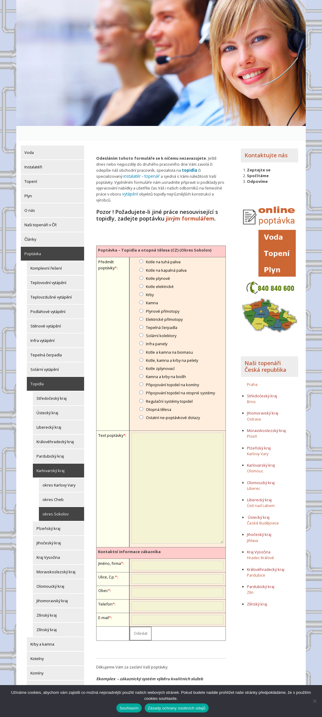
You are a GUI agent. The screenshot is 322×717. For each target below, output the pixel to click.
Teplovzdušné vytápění (51, 282)
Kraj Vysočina (48, 542)
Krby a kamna (42, 629)
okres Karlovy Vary (59, 470)
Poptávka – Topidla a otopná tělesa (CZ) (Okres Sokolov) (154, 233)
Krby (150, 278)
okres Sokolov (55, 499)
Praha (252, 369)
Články (30, 224)
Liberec (253, 473)
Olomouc (255, 456)
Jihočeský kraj (48, 528)
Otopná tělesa (158, 393)
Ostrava (254, 404)
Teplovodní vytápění (48, 267)
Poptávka (32, 238)
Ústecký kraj (47, 397)
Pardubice (256, 560)
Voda (29, 137)
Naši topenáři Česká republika (265, 351)
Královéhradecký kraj (55, 426)
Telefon (105, 587)
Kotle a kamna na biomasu (169, 335)
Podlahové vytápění (47, 296)
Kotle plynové (158, 262)
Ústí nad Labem (261, 490)
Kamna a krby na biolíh (166, 360)
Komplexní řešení (46, 253)
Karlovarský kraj (50, 455)
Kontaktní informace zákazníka (129, 534)
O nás (29, 195)
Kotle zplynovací (160, 352)
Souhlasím (129, 708)
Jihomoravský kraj (52, 585)
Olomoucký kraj (50, 571)
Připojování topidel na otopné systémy (180, 376)
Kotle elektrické (160, 270)
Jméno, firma (109, 546)
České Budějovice (263, 508)
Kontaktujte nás (266, 140)
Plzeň (252, 421)
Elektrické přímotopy (164, 302)
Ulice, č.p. (106, 560)
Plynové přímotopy (162, 294)
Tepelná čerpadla (46, 340)
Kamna (152, 286)
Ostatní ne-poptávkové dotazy (173, 401)
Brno (251, 386)
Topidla (37, 368)
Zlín (250, 577)
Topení (30, 166)
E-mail (103, 601)
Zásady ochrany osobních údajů (177, 708)
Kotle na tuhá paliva (163, 245)
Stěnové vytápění (45, 311)
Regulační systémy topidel (169, 384)
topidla (189, 155)
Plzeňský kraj (48, 513)
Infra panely (156, 327)
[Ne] (314, 701)
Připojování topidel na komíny (172, 368)
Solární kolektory (161, 319)
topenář (151, 160)
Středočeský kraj (51, 383)
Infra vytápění (42, 325)
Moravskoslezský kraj (55, 556)
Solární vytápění (44, 354)
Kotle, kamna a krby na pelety (172, 343)
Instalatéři (33, 152)
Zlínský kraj (46, 600)
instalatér (131, 160)
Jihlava (252, 525)
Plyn (28, 180)
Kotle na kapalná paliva (166, 253)
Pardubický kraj (50, 441)
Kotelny (37, 643)
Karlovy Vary (257, 438)
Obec (103, 574)
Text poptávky (110, 418)
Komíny (36, 658)
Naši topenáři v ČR (40, 209)
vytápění (129, 178)
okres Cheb (53, 484)
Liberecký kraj (48, 412)
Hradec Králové (260, 542)
